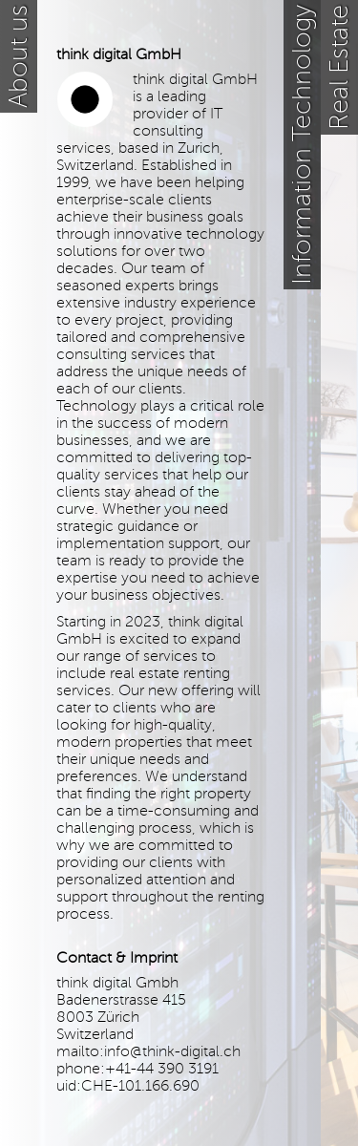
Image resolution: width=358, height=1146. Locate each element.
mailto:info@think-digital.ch (148, 1051)
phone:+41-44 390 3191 (137, 1068)
